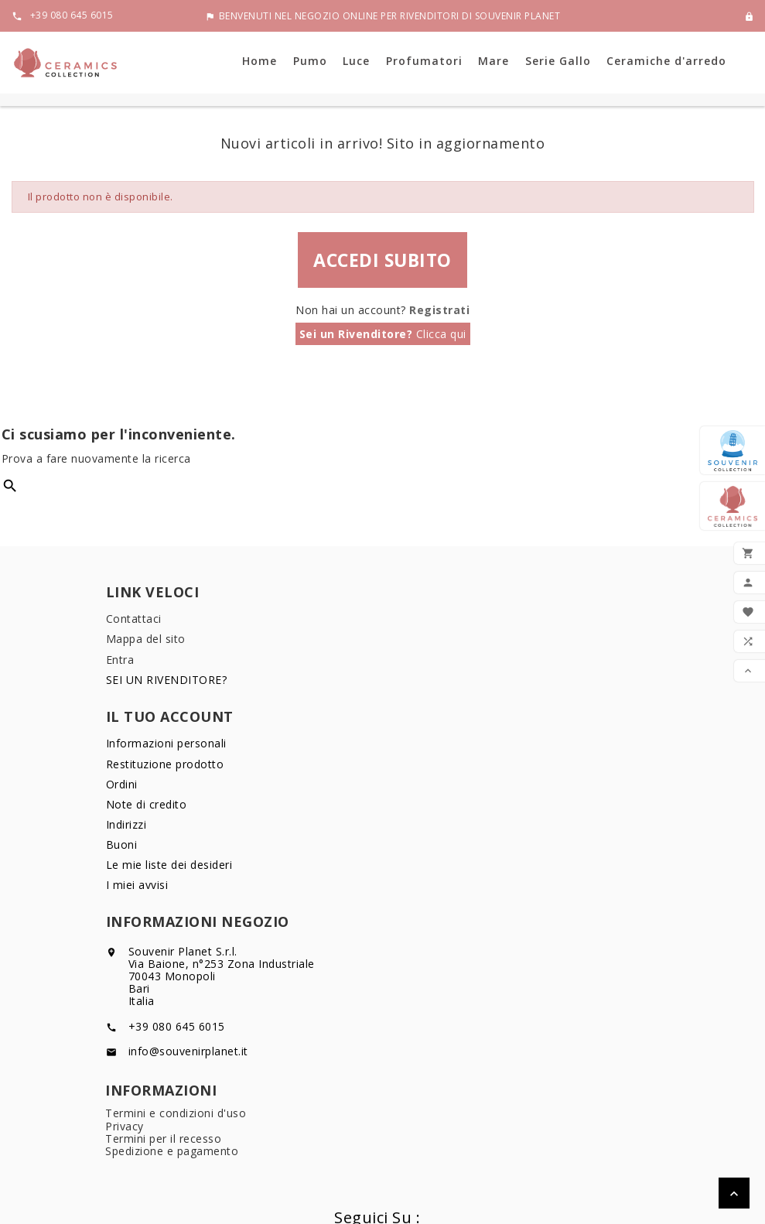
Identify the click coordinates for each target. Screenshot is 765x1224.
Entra (118, 660)
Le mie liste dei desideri (457, 740)
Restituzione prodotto (453, 639)
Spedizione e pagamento (461, 857)
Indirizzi (414, 700)
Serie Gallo (558, 60)
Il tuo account (458, 592)
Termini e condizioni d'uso (464, 820)
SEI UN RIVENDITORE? (165, 680)
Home (259, 60)
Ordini (410, 660)
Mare (493, 60)
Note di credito (435, 680)
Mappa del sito (144, 639)
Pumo (310, 60)
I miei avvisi (425, 760)
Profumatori (424, 60)
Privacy (413, 833)
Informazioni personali (454, 619)
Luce (356, 60)
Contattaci (132, 619)
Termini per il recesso (452, 845)
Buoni (410, 720)
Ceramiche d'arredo (666, 60)
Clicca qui (382, 334)
